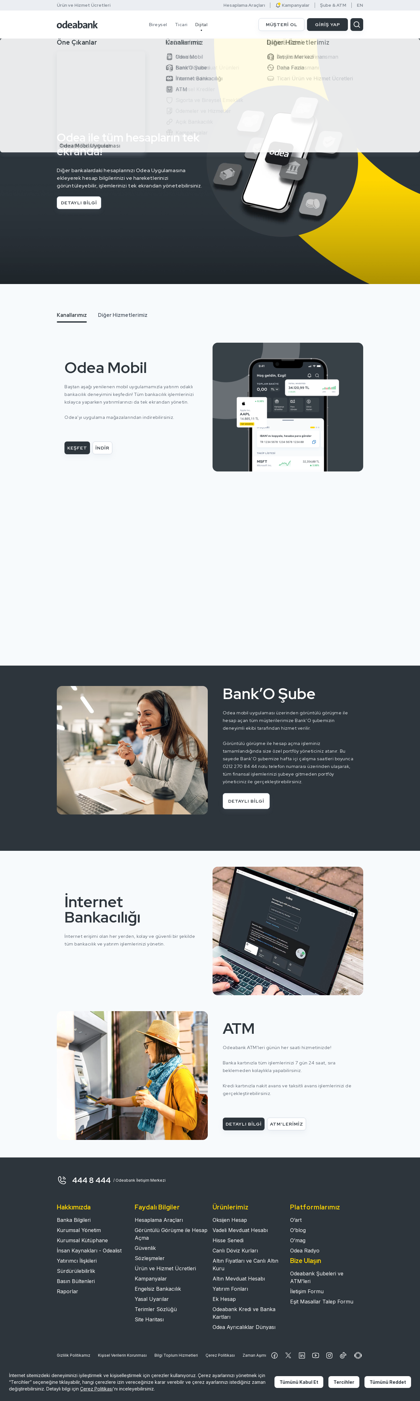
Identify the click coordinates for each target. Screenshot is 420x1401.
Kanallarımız (72, 315)
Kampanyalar (292, 5)
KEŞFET (77, 448)
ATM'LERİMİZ (286, 1124)
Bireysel (158, 24)
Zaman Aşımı (254, 1355)
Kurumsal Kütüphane (82, 1240)
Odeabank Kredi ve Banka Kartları (244, 1313)
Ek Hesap (224, 1299)
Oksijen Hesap (230, 1220)
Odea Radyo (304, 1250)
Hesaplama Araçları (244, 5)
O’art (296, 1220)
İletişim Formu (307, 1291)
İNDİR (102, 448)
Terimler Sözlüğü (156, 1309)
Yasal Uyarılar (152, 1299)
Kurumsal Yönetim (79, 1230)
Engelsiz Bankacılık (158, 1289)
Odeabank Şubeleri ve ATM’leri (316, 1277)
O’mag (297, 1240)
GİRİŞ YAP (327, 24)
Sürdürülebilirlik (76, 1271)
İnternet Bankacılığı (102, 909)
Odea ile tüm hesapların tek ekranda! (128, 144)
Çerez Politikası (220, 1355)
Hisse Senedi (228, 1240)
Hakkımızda (74, 1207)
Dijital (201, 24)
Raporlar (67, 1291)
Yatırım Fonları (230, 1289)
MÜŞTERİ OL (281, 24)
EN (360, 5)
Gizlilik (73, 1355)
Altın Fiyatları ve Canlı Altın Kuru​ (245, 1265)
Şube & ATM (333, 5)
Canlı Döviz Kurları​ (235, 1250)
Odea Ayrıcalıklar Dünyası (244, 1327)
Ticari (181, 24)
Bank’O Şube (269, 693)
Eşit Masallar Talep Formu (321, 1301)
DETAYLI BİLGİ (79, 203)
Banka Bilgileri (74, 1220)
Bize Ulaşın (305, 1261)
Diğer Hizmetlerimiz (122, 315)
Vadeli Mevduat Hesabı (240, 1230)
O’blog (298, 1230)
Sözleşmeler (150, 1258)
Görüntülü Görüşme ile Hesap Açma (171, 1234)
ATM (239, 1028)
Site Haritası (149, 1319)
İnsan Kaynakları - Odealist (89, 1250)
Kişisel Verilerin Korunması (122, 1355)
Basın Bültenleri (76, 1281)
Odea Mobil (105, 367)
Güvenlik (145, 1248)
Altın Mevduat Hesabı (239, 1278)
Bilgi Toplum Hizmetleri (176, 1355)
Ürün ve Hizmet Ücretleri (83, 5)
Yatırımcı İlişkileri (77, 1261)
